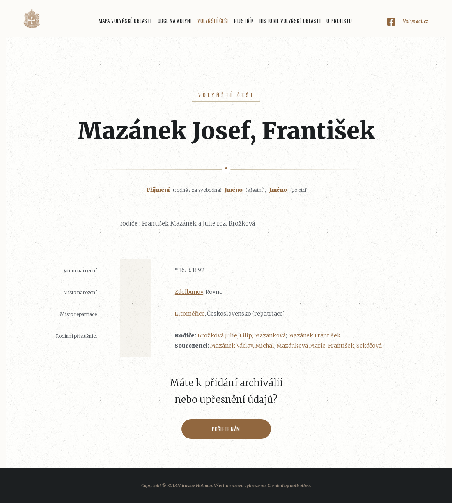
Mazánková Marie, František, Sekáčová (329, 345)
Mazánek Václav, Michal (242, 345)
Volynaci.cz (416, 21)
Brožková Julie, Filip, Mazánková (241, 335)
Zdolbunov (189, 291)
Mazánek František (314, 335)
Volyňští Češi (212, 21)
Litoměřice (190, 313)
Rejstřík (243, 21)
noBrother (300, 485)
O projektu (339, 21)
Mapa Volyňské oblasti (125, 21)
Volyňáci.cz (31, 19)
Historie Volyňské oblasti (290, 21)
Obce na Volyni (174, 21)
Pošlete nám (226, 429)
